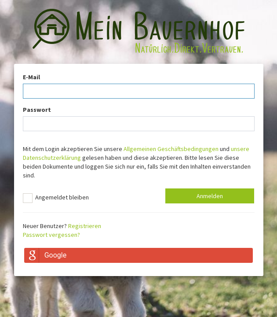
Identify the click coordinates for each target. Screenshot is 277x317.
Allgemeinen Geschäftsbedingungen (171, 149)
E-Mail (31, 77)
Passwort (37, 110)
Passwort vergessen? (51, 235)
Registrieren (84, 226)
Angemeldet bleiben (56, 198)
